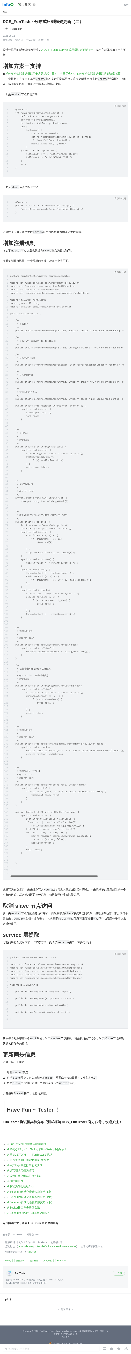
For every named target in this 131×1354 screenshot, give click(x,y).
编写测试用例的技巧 (22, 1170)
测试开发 (47, 1260)
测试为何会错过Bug (21, 1186)
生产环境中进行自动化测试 (26, 1165)
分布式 (8, 1260)
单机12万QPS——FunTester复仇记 (31, 1154)
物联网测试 (16, 1181)
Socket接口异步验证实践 (25, 1207)
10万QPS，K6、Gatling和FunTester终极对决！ (38, 1149)
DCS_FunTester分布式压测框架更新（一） (70, 49)
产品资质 (65, 1337)
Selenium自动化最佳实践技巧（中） (32, 1197)
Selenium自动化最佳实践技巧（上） (32, 1191)
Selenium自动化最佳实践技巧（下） (32, 1202)
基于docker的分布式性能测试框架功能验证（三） (93, 73)
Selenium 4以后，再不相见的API (29, 1212)
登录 (126, 5)
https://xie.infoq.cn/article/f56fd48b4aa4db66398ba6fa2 (47, 1246)
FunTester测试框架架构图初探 (28, 1144)
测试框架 (34, 1260)
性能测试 (20, 1260)
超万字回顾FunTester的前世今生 (29, 1160)
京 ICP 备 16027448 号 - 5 (65, 1334)
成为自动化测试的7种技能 (25, 1175)
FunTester (16, 28)
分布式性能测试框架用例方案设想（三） (32, 73)
